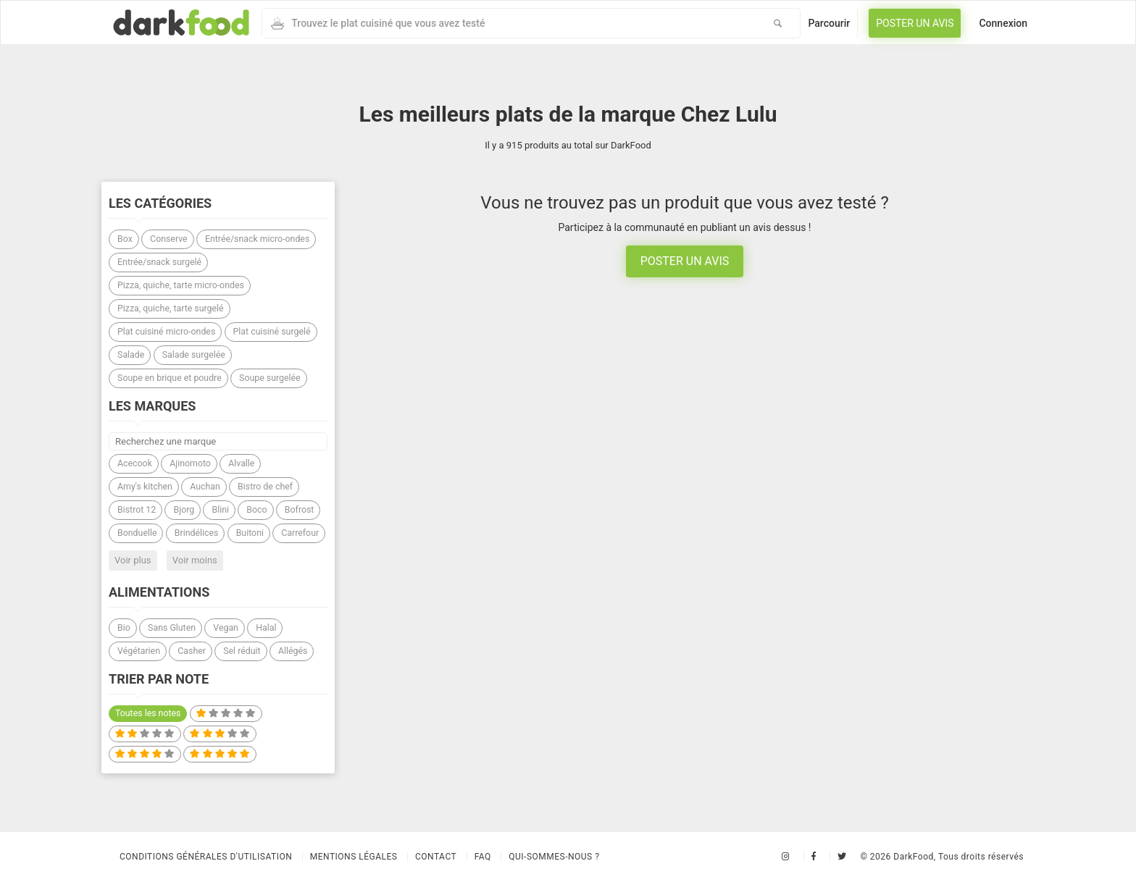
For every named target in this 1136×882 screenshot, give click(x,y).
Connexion (1003, 23)
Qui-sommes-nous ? (554, 857)
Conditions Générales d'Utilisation (206, 857)
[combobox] (508, 23)
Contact (435, 857)
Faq (483, 857)
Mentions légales (354, 857)
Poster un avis (914, 23)
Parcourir (829, 23)
